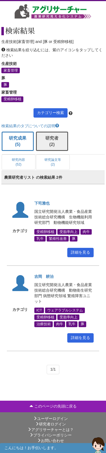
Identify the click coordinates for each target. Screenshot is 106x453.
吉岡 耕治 (44, 276)
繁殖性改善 (58, 238)
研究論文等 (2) (52, 162)
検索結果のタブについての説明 (30, 126)
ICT (39, 310)
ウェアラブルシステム (65, 310)
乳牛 (40, 238)
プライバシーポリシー (50, 435)
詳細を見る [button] (80, 252)
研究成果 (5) (17, 141)
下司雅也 (42, 203)
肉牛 (86, 232)
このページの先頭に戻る (53, 406)
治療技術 (44, 324)
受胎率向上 (68, 232)
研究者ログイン (50, 424)
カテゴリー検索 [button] (50, 112)
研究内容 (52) (18, 162)
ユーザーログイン (50, 418)
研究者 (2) (51, 141)
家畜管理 (11, 70)
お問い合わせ (50, 440)
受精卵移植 (12, 99)
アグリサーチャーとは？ (50, 429)
